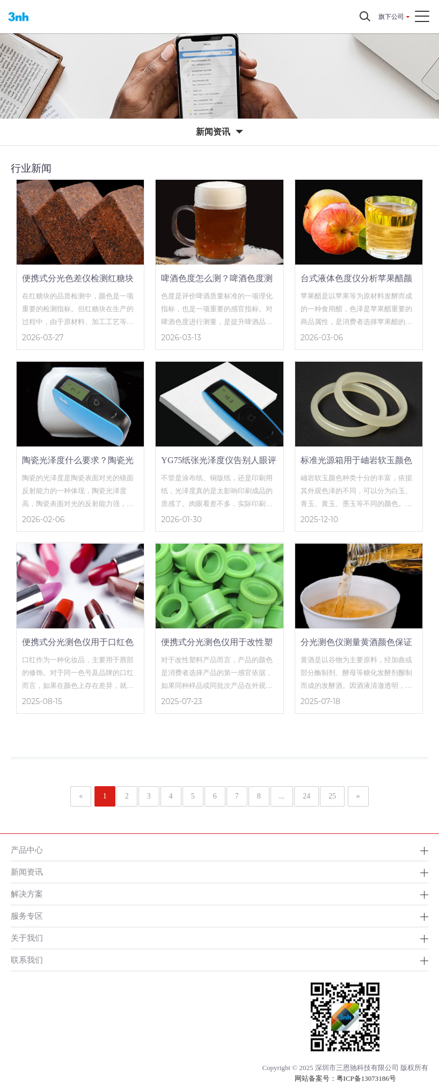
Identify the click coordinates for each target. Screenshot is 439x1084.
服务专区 (27, 915)
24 (306, 796)
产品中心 (27, 849)
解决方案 (27, 893)
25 (332, 796)
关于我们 (27, 937)
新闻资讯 (27, 871)
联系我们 (27, 959)
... (282, 796)
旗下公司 (391, 16)
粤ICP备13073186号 (366, 1078)
